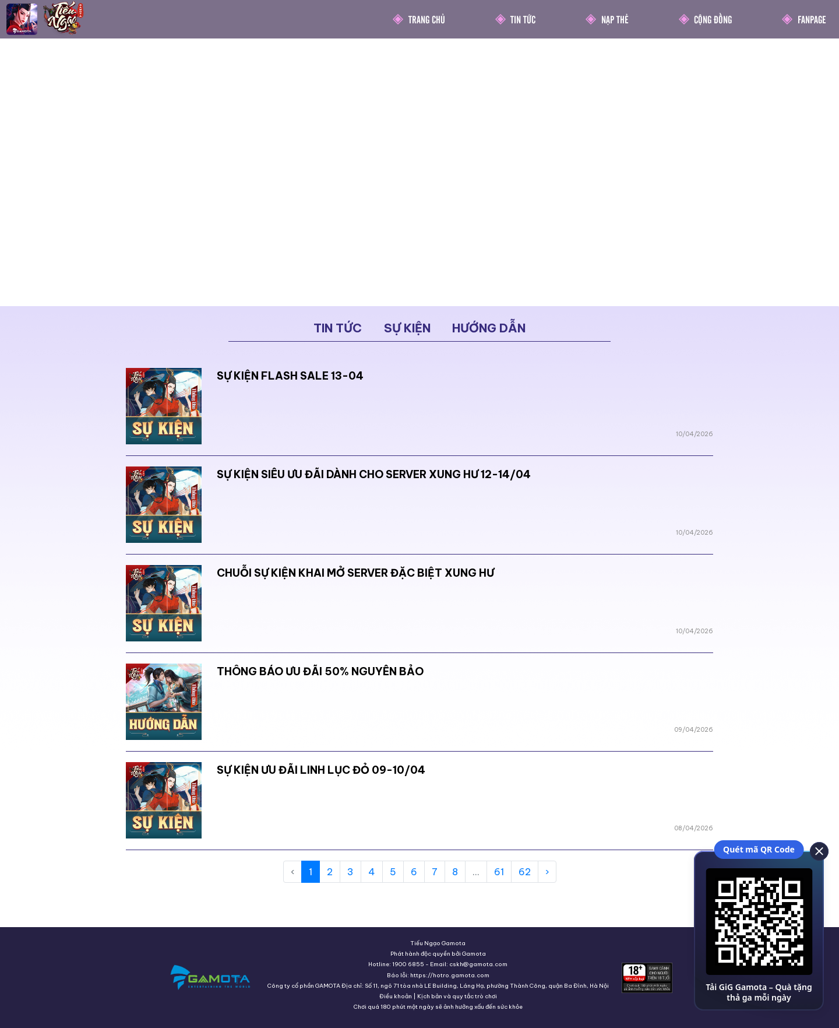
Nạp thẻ (615, 19)
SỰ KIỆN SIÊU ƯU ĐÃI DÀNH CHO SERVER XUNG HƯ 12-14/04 (374, 474)
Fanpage (812, 19)
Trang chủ (426, 19)
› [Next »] (547, 872)
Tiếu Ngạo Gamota (438, 943)
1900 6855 (408, 964)
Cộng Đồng (713, 19)
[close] (818, 850)
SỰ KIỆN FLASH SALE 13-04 (290, 376)
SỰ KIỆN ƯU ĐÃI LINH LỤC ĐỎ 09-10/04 (321, 770)
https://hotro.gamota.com (449, 975)
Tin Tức (522, 19)
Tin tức (337, 328)
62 (525, 872)
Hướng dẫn (489, 328)
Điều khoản (395, 996)
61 (499, 872)
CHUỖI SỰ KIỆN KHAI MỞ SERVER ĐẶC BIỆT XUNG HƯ (355, 573)
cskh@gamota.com (478, 964)
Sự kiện (407, 328)
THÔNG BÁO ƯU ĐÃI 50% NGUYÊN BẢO (320, 671)
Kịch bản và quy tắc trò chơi (457, 996)
